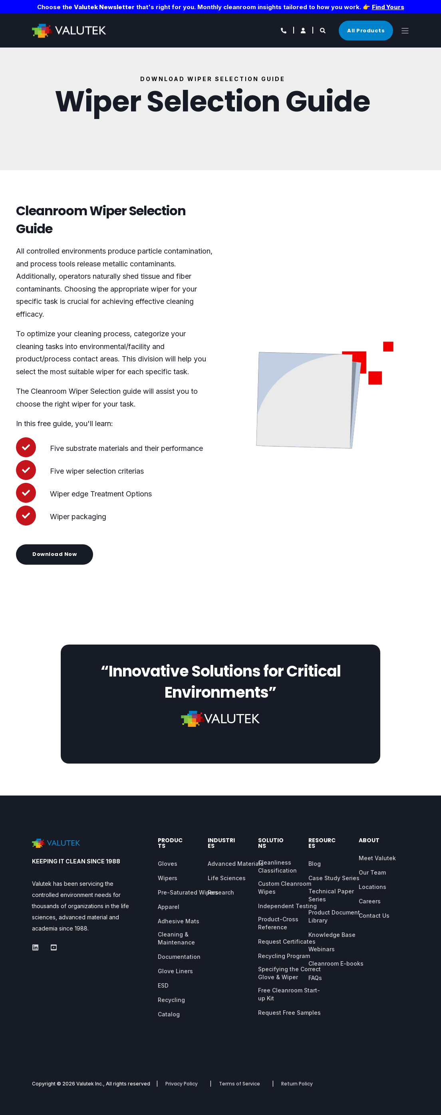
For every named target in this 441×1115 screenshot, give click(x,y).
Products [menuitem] (170, 843)
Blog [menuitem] (314, 863)
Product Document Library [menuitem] (334, 916)
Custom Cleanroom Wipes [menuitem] (284, 887)
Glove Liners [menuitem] (175, 971)
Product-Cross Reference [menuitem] (278, 923)
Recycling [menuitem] (171, 999)
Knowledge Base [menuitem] (332, 934)
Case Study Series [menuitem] (334, 878)
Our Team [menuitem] (372, 872)
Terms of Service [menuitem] (239, 1083)
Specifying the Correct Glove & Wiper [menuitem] (289, 973)
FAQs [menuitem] (315, 977)
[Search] (323, 29)
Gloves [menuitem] (167, 863)
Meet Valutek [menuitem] (377, 858)
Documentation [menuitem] (179, 956)
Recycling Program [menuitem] (284, 955)
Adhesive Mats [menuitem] (178, 921)
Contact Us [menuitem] (374, 915)
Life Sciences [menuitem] (227, 878)
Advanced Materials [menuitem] (236, 863)
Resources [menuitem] (322, 843)
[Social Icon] (38, 947)
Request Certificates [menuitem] (287, 941)
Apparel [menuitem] (168, 906)
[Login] (304, 29)
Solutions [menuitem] (271, 843)
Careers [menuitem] (370, 901)
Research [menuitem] (221, 892)
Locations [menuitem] (372, 886)
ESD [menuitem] (163, 985)
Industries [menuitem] (221, 843)
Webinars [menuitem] (321, 949)
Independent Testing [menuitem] (287, 906)
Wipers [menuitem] (167, 878)
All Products (366, 30)
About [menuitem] (369, 840)
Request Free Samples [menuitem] (289, 1012)
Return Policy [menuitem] (297, 1083)
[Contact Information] (284, 30)
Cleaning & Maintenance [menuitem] (176, 938)
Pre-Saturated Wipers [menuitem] (188, 892)
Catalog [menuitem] (169, 1014)
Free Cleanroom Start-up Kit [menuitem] (289, 994)
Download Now (54, 554)
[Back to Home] (72, 32)
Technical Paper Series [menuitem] (331, 895)
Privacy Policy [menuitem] (181, 1083)
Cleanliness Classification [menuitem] (277, 866)
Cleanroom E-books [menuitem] (336, 963)
